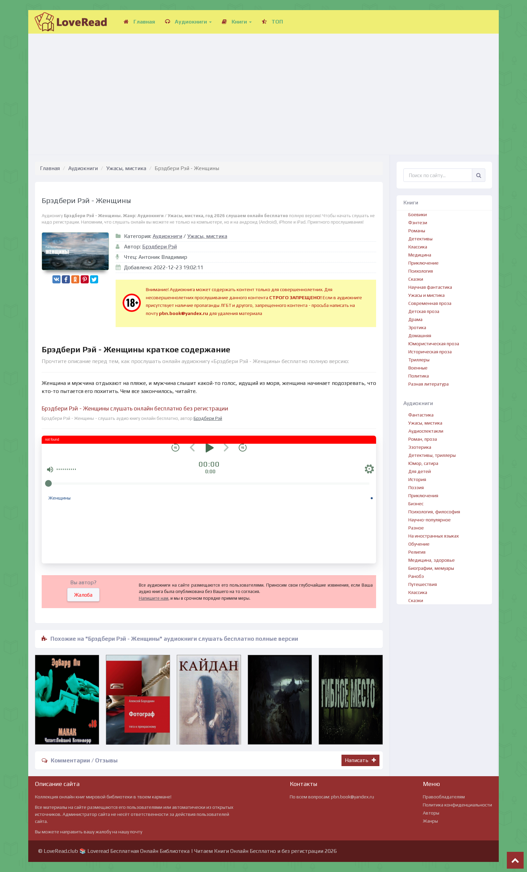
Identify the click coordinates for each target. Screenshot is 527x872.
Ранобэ (416, 576)
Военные (418, 367)
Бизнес (415, 503)
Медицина (419, 254)
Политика (418, 376)
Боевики (417, 214)
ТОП (272, 21)
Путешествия (422, 584)
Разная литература (428, 384)
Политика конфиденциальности (457, 804)
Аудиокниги (188, 21)
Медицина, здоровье (431, 560)
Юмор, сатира (423, 463)
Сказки (415, 279)
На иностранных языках (433, 536)
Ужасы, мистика (126, 168)
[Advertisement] (263, 87)
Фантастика (421, 415)
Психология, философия (434, 511)
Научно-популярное (429, 519)
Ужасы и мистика (426, 295)
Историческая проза (430, 351)
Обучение (419, 544)
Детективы (420, 238)
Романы (416, 230)
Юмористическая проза (433, 343)
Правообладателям (444, 796)
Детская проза (423, 311)
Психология (420, 271)
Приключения (423, 495)
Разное (416, 527)
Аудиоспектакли (425, 431)
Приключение (423, 263)
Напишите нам (153, 598)
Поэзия (416, 487)
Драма (415, 319)
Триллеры (419, 359)
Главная (139, 21)
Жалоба (83, 595)
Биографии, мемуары (431, 568)
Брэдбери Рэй (159, 246)
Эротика (417, 327)
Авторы (431, 813)
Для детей (419, 471)
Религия (416, 552)
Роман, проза (422, 439)
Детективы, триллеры (432, 455)
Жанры (430, 821)
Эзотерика (419, 447)
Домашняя (419, 335)
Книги (237, 21)
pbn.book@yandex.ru (352, 796)
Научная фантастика (430, 287)
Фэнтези (417, 222)
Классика (417, 246)
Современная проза (429, 303)
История (417, 479)
